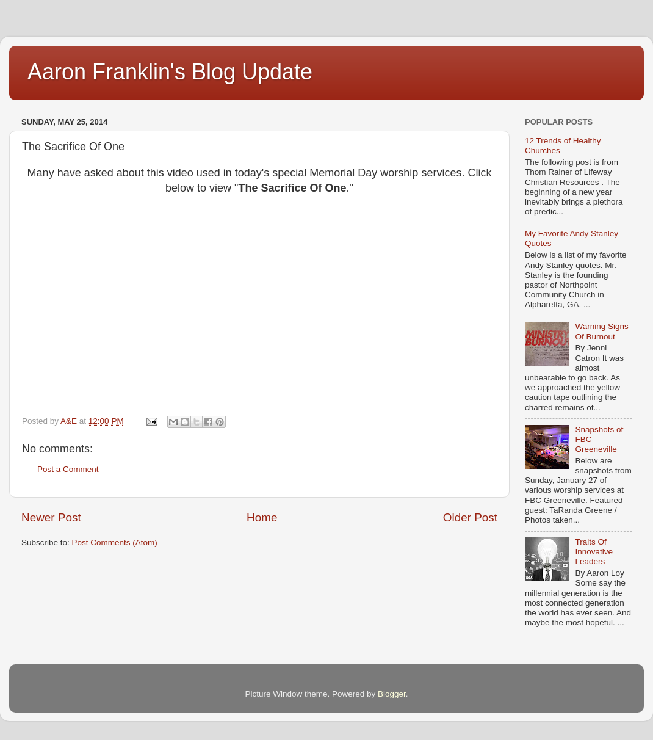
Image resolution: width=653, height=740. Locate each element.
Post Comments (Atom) (114, 542)
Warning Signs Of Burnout (601, 331)
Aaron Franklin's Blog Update (169, 71)
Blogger (392, 693)
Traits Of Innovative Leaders (594, 551)
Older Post (470, 517)
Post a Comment (68, 469)
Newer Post (51, 517)
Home (262, 517)
